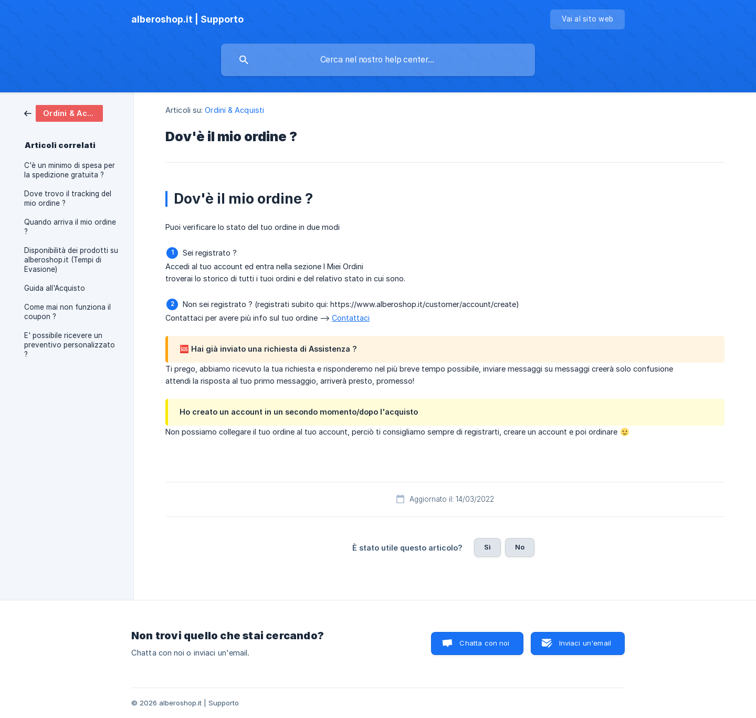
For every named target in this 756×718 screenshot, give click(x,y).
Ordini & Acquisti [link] (234, 109)
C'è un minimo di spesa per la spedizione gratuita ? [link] (69, 170)
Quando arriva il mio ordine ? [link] (70, 227)
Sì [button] (487, 547)
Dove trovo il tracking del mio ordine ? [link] (67, 198)
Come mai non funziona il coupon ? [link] (67, 312)
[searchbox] (378, 60)
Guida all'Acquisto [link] (54, 288)
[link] (63, 113)
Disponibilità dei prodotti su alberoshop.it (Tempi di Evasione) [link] (71, 259)
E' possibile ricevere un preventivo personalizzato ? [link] (69, 344)
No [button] (519, 547)
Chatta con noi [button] (484, 643)
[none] (187, 19)
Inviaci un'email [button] (585, 643)
